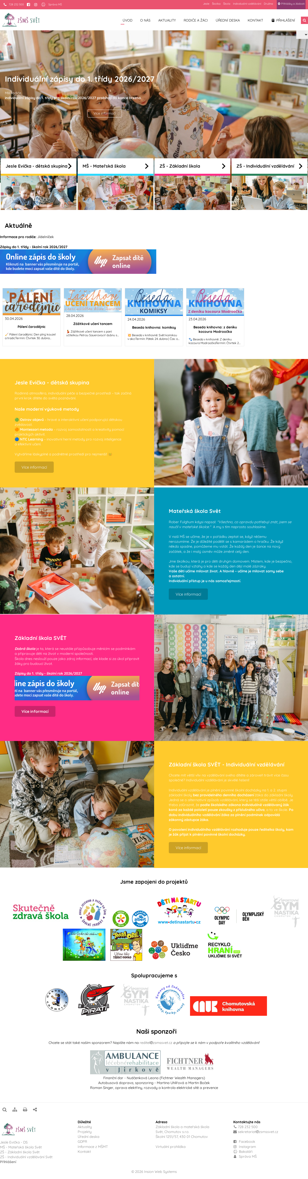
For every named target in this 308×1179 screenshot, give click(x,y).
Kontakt (255, 20)
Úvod (127, 20)
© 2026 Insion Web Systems (154, 1171)
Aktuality (167, 20)
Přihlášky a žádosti (291, 3)
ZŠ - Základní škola (192, 166)
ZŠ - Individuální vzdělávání (269, 166)
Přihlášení (283, 20)
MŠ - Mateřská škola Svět (21, 1147)
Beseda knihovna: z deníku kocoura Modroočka (215, 329)
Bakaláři (243, 1151)
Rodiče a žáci (196, 20)
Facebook (247, 1141)
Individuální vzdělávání (247, 3)
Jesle (206, 3)
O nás (145, 20)
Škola (226, 3)
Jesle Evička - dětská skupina (39, 166)
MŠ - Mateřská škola (116, 166)
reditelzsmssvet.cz (156, 1042)
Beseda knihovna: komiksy (154, 327)
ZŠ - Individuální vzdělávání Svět (26, 1157)
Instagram (244, 1146)
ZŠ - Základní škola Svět (20, 1152)
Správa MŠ (55, 4)
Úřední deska (228, 20)
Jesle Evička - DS (14, 1142)
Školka (216, 3)
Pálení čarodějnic (31, 326)
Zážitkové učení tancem (92, 324)
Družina (268, 3)
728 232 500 (13, 4)
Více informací (105, 113)
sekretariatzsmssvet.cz (258, 1132)
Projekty (85, 1132)
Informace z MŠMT (93, 1146)
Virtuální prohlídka (171, 1146)
